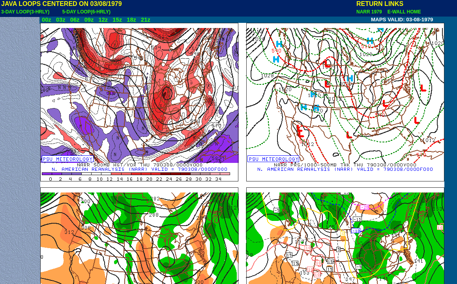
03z (60, 20)
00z (46, 20)
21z (145, 20)
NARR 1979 (369, 12)
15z (117, 20)
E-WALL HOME (403, 12)
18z (131, 20)
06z (75, 20)
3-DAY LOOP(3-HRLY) (25, 12)
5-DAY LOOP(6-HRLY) (86, 12)
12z (103, 20)
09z (89, 20)
